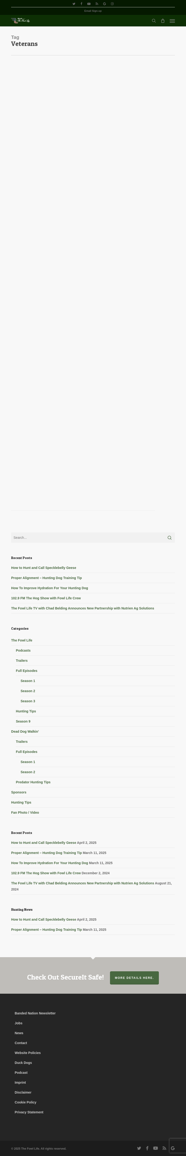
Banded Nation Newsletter (35, 1013)
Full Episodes (26, 671)
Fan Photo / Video (25, 812)
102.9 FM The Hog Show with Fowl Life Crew (46, 598)
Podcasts (23, 650)
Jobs (18, 1023)
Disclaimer (23, 1092)
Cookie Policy (25, 1102)
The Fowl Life (21, 640)
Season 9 (23, 721)
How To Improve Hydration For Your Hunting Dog (49, 588)
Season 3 (28, 701)
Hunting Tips (26, 711)
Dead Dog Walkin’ (25, 731)
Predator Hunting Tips (33, 782)
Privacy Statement (29, 1112)
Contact (21, 1043)
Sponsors (18, 792)
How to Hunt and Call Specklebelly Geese (43, 568)
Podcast (21, 1072)
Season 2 (28, 691)
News (19, 1033)
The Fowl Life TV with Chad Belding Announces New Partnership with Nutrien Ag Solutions (82, 608)
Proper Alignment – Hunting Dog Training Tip (46, 578)
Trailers (22, 660)
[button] (172, 20)
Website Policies (28, 1053)
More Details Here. (134, 978)
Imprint (20, 1082)
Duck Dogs (23, 1063)
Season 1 (28, 681)
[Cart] (162, 21)
